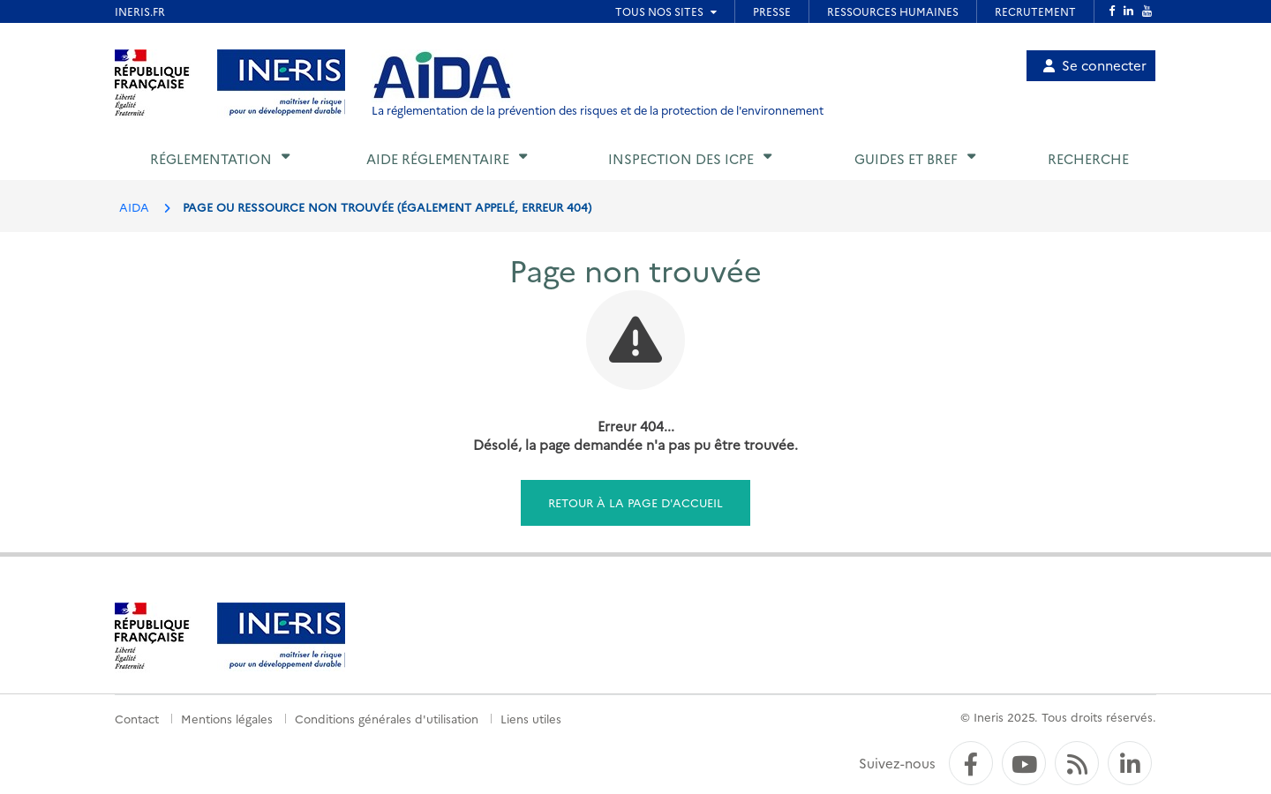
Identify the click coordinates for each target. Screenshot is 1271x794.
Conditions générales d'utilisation (386, 718)
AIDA (134, 206)
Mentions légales (227, 718)
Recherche (1088, 158)
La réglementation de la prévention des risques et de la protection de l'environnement (598, 109)
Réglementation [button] (211, 158)
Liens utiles (530, 718)
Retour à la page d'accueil (635, 502)
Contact (137, 718)
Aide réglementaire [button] (437, 158)
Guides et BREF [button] (906, 158)
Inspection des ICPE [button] (681, 158)
